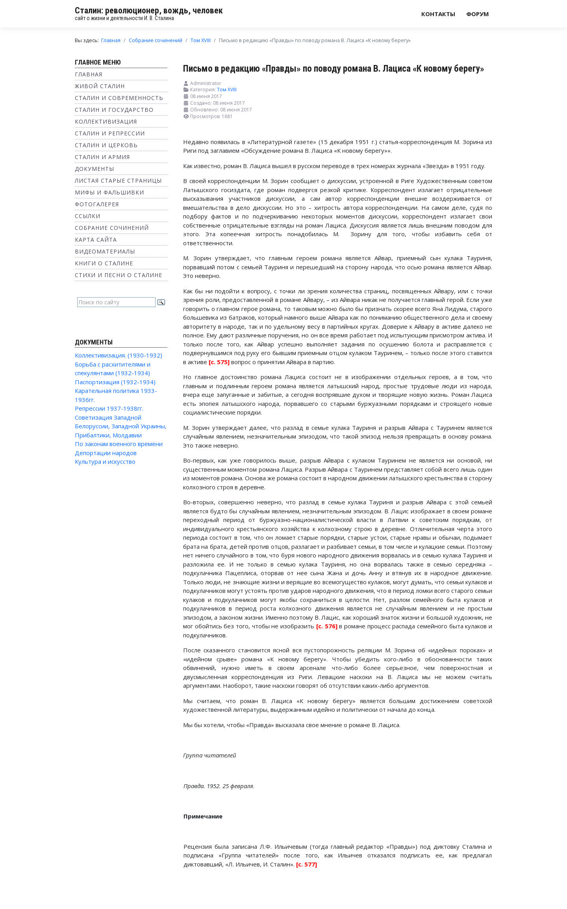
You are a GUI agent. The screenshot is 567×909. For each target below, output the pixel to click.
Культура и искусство (105, 461)
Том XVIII (227, 89)
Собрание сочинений (112, 227)
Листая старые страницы (118, 180)
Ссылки (87, 216)
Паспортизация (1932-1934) (115, 382)
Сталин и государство (114, 109)
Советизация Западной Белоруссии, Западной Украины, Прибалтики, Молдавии (121, 426)
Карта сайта (96, 239)
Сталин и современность (119, 98)
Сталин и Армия (102, 157)
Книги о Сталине (104, 263)
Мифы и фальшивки (109, 192)
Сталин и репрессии (110, 133)
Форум (477, 14)
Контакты (438, 14)
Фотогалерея (97, 204)
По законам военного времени (119, 444)
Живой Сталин (100, 86)
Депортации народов (106, 453)
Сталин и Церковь (106, 145)
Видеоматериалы (105, 251)
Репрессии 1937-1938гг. (109, 408)
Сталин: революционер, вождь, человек (149, 10)
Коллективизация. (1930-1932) (118, 355)
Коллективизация (106, 121)
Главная (88, 74)
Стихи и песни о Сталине (118, 275)
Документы (94, 168)
